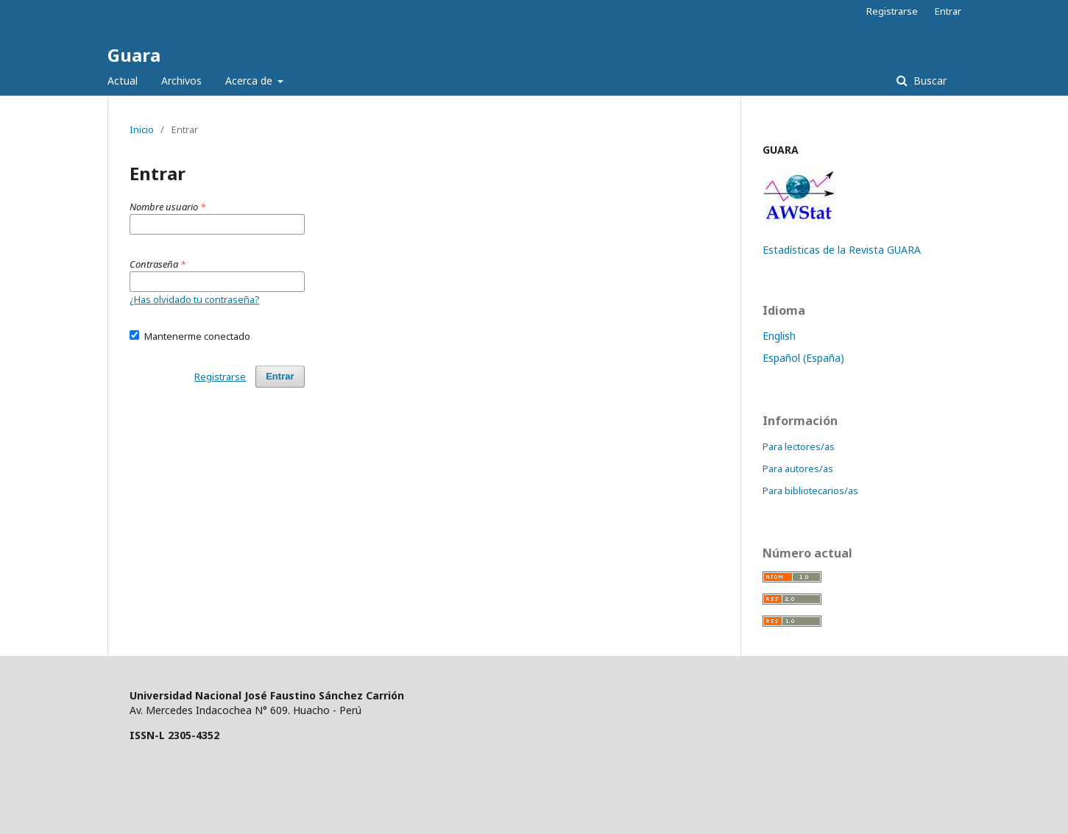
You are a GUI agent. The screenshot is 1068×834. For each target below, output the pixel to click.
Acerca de (250, 81)
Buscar (928, 81)
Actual (122, 81)
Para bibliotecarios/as (810, 490)
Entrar (948, 11)
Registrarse (892, 11)
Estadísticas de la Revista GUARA (842, 250)
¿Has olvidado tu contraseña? (195, 299)
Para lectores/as (799, 446)
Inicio (142, 129)
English (779, 336)
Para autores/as (798, 468)
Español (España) (803, 358)
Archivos (181, 81)
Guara (133, 55)
